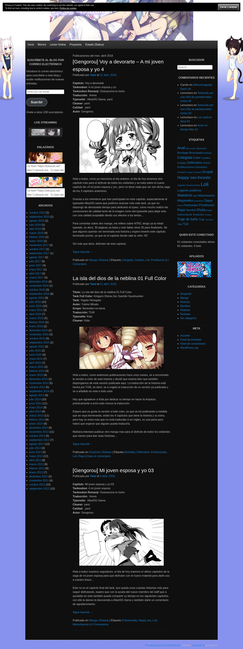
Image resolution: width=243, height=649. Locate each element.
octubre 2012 (37, 484)
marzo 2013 (36, 464)
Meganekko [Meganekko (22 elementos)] (185, 200)
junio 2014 (35, 403)
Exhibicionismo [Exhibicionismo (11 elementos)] (186, 167)
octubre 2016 (37, 289)
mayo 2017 (36, 269)
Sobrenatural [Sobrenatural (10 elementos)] (184, 214)
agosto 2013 (36, 444)
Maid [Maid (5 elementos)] (195, 196)
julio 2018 (35, 224)
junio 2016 (35, 306)
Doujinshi (94, 452)
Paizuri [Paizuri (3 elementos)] (180, 205)
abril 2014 (35, 411)
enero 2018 (36, 241)
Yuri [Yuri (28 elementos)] (185, 224)
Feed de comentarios (193, 343)
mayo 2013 (36, 456)
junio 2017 (35, 265)
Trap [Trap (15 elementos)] (202, 219)
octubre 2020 (37, 212)
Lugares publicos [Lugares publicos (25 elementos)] (189, 190)
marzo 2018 (36, 232)
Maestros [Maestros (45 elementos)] (184, 195)
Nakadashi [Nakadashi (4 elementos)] (198, 201)
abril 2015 (35, 362)
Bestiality (129, 452)
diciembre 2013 (38, 427)
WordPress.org (189, 347)
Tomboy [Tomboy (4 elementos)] (208, 215)
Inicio (31, 44)
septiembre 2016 (39, 293)
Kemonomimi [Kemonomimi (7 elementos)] (193, 185)
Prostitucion (158, 260)
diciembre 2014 (38, 379)
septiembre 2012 (39, 488)
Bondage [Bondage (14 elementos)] (182, 152)
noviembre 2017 (39, 245)
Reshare (185, 314)
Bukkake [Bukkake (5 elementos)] (208, 153)
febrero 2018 (37, 237)
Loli (147, 260)
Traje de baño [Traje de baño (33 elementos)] (187, 219)
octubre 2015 (37, 338)
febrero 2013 (37, 468)
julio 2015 (35, 350)
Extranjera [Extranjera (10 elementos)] (201, 167)
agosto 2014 (36, 395)
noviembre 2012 (39, 480)
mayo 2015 (36, 358)
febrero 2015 (37, 370)
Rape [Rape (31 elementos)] (181, 210)
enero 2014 (36, 423)
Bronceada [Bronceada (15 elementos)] (196, 152)
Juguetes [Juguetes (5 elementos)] (181, 185)
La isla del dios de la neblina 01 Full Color (119, 278)
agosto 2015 (36, 346)
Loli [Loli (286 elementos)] (205, 184)
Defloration (143, 452)
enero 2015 (36, 375)
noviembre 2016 (39, 285)
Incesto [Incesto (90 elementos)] (204, 177)
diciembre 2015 (38, 330)
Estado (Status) (94, 44)
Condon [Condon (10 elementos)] (205, 157)
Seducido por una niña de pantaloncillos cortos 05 (196, 96)
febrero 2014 (37, 419)
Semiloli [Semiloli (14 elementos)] (191, 210)
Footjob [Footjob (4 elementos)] (189, 172)
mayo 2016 (36, 310)
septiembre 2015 (39, 342)
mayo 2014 (36, 407)
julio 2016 (35, 301)
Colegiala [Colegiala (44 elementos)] (184, 157)
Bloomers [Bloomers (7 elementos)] (202, 148)
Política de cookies (68, 8)
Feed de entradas (190, 339)
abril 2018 (35, 228)
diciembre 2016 (38, 281)
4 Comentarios (100, 624)
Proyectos (76, 44)
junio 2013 (35, 452)
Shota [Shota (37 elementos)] (201, 210)
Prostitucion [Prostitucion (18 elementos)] (206, 205)
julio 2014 (35, 399)
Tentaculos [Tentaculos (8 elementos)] (198, 214)
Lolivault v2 (198, 645)
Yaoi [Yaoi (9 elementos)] (179, 224)
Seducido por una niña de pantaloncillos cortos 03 (196, 109)
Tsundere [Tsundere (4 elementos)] (209, 219)
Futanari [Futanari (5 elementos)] (197, 172)
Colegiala (127, 260)
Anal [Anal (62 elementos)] (181, 148)
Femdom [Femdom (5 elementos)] (181, 172)
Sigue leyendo (83, 251)
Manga (93, 260)
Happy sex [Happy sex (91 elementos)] (187, 177)
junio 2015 (35, 354)
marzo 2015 (36, 366)
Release (104, 260)
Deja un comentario (99, 456)
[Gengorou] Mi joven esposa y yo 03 (113, 470)
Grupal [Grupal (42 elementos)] (207, 172)
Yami (93, 75)
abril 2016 (35, 314)
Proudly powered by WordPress (163, 645)
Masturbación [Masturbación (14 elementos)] (206, 195)
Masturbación (81, 624)
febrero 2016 (37, 322)
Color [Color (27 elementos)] (197, 157)
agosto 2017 (36, 257)
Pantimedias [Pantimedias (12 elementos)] (191, 205)
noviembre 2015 (39, 334)
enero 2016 (36, 326)
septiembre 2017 (39, 253)
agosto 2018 (36, 220)
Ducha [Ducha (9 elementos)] (206, 162)
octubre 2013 (37, 435)
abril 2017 (35, 273)
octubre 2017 (37, 249)
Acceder (185, 335)
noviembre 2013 (39, 431)
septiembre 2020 (39, 216)
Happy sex (144, 620)
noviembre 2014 (39, 383)
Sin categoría (188, 318)
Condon (139, 260)
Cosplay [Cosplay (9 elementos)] (181, 162)
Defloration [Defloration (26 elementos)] (194, 162)
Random (185, 306)
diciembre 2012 (38, 476)
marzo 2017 (36, 277)
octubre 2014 (37, 387)
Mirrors (42, 44)
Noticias (185, 301)
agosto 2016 (36, 297)
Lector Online (58, 44)
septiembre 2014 (39, 391)
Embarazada (158, 452)
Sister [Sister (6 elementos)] (209, 210)
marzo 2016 (36, 318)
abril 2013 (35, 460)
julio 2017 (35, 261)
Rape (81, 456)
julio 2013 (35, 448)
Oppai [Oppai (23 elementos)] (208, 200)
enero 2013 (36, 472)
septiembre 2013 (39, 439)
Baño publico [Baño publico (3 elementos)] (191, 148)
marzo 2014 (36, 415)
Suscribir (37, 102)
